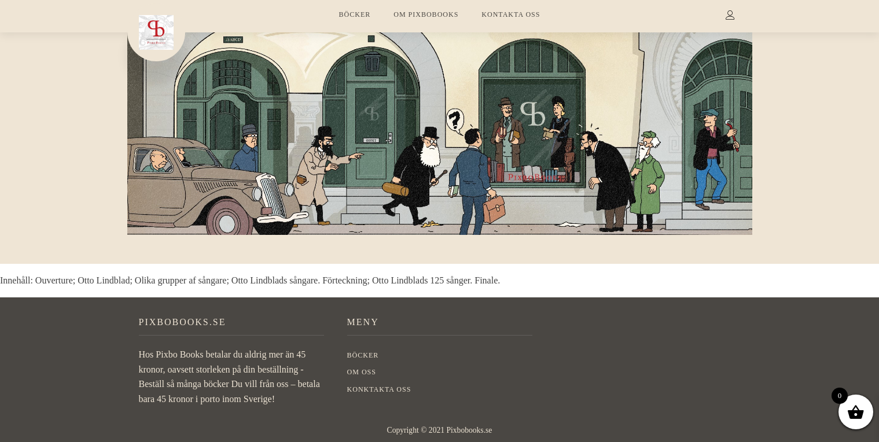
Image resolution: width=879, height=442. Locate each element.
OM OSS (361, 372)
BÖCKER (355, 14)
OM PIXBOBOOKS (425, 14)
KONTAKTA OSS (510, 14)
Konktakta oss (379, 389)
